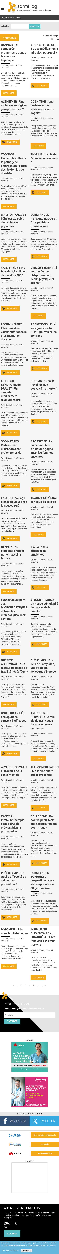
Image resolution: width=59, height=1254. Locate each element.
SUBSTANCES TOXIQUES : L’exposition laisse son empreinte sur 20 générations (42, 880)
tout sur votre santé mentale (45, 1135)
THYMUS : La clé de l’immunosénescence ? (44, 158)
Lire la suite (8, 93)
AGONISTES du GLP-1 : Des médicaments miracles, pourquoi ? (44, 48)
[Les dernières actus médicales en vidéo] (29, 1192)
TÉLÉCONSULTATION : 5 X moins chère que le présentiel (45, 771)
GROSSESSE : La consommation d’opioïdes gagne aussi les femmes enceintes (42, 449)
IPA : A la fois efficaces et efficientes (39, 550)
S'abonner (12, 1021)
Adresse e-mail (10, 1011)
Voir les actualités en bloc (58, 39)
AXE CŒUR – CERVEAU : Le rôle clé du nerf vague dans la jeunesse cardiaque (43, 720)
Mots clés (4, 26)
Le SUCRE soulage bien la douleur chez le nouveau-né (14, 501)
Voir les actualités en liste (52, 39)
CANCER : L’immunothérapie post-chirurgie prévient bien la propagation (12, 824)
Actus (11, 17)
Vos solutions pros (45, 1153)
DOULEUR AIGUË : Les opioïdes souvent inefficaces (13, 716)
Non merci (26, 1250)
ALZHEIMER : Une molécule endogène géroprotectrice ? (14, 105)
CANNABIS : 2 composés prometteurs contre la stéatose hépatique (13, 52)
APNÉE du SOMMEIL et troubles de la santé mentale (14, 771)
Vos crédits (45, 1144)
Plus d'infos (50, 1245)
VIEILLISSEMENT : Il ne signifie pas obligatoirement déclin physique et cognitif (44, 275)
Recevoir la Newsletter (29, 1114)
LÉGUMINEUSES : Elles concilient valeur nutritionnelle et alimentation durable (14, 332)
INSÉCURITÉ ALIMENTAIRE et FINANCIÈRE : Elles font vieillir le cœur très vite (43, 937)
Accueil (4, 17)
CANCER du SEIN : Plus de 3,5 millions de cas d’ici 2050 (13, 271)
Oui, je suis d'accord (10, 1250)
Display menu (2, 8)
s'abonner (12, 1234)
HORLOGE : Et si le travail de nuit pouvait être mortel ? (44, 384)
